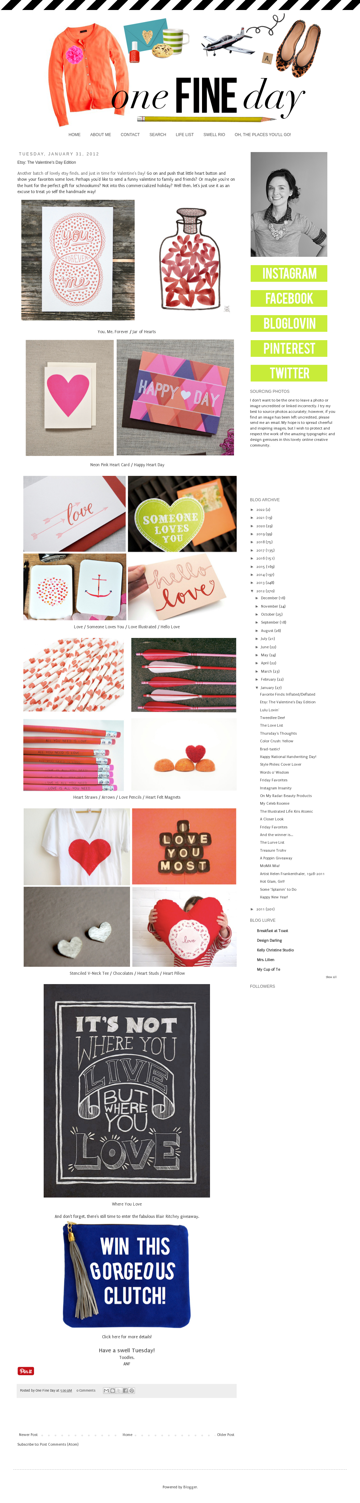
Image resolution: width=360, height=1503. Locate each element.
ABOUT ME (100, 134)
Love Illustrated (142, 627)
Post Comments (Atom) (59, 1444)
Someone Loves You (105, 627)
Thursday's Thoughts (278, 733)
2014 (261, 575)
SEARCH (157, 134)
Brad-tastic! (270, 749)
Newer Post (28, 1435)
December (270, 598)
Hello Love (170, 627)
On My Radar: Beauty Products (286, 796)
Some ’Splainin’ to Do (278, 889)
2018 (261, 542)
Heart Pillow (174, 973)
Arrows (108, 797)
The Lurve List (272, 842)
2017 (261, 550)
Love (78, 627)
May (265, 655)
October (268, 614)
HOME (75, 134)
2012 (261, 591)
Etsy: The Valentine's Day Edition (288, 702)
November (270, 606)
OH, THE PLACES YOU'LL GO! (263, 134)
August (267, 631)
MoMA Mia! (270, 866)
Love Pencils (130, 797)
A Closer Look (272, 819)
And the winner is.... (276, 835)
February (269, 679)
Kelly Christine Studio (275, 950)
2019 (261, 534)
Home (127, 1435)
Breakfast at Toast (272, 931)
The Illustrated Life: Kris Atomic (286, 811)
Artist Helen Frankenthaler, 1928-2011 (292, 874)
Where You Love (127, 1204)
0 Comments (86, 1391)
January (268, 688)
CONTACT (130, 134)
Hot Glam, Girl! (272, 881)
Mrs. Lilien (265, 960)
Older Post (225, 1435)
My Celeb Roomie (274, 803)
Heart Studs (148, 973)
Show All (331, 977)
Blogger (190, 1487)
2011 (261, 909)
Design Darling (269, 940)
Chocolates (123, 973)
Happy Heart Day (149, 465)
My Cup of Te (268, 969)
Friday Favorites (273, 780)
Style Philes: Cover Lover (280, 764)
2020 (261, 526)
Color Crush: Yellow (276, 741)
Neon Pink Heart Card (109, 465)
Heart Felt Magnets (163, 797)
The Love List (271, 725)
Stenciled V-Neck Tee (88, 973)
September (270, 622)
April (265, 663)
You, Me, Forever (113, 331)
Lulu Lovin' (269, 710)
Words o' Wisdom (274, 772)
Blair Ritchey (167, 1216)
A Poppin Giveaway (276, 858)
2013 (261, 583)
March (267, 671)
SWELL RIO (214, 134)
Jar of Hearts (144, 331)
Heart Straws (85, 797)
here (116, 1337)
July (264, 639)
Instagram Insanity (276, 788)
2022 (261, 510)
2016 (261, 558)
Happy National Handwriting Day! (288, 757)
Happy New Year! (274, 897)
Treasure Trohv (273, 850)
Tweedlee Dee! (272, 718)
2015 (261, 567)
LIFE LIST (185, 134)
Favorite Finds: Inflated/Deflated (287, 694)
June (265, 647)
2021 (261, 518)
